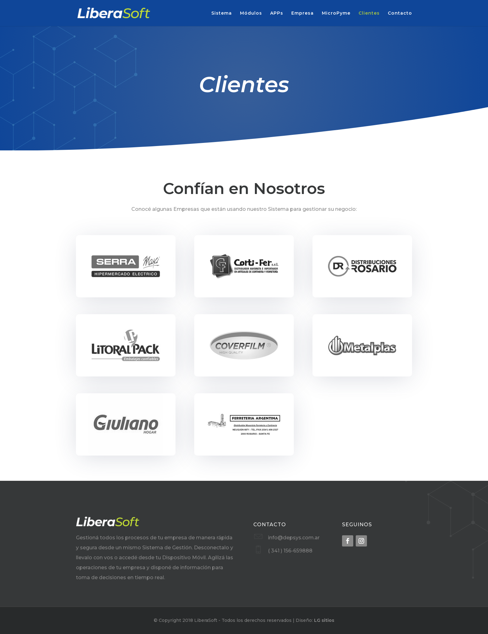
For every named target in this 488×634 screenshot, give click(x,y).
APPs (276, 13)
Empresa (302, 13)
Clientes (369, 13)
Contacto (400, 13)
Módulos (251, 13)
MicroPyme (336, 13)
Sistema (221, 13)
